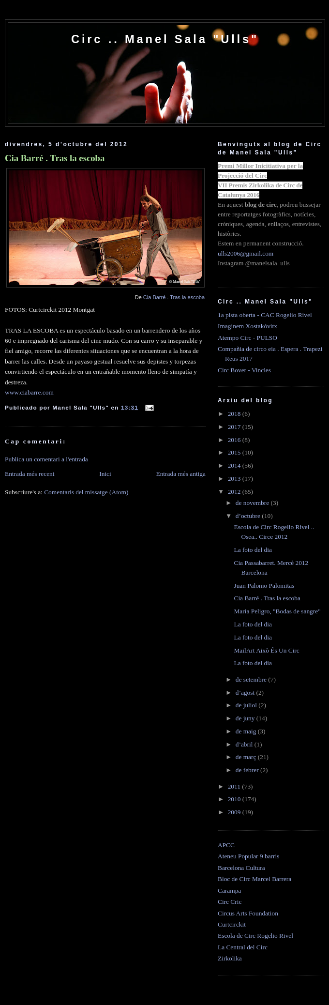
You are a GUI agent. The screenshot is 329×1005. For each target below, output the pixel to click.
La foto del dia (252, 549)
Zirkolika (230, 958)
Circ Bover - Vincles (244, 370)
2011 (235, 786)
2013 (235, 478)
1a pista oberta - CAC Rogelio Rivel (265, 315)
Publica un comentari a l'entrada (46, 459)
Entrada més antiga (181, 473)
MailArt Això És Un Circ (266, 650)
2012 (235, 491)
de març (247, 757)
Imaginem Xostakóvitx (247, 326)
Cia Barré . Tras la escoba (55, 158)
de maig (247, 731)
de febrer (248, 770)
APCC (226, 845)
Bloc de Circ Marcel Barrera (254, 879)
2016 (235, 439)
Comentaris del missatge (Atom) (86, 492)
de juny (246, 718)
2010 (235, 799)
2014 (235, 465)
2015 (235, 452)
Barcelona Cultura (241, 867)
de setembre (252, 679)
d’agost (246, 692)
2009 (235, 812)
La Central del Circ (243, 947)
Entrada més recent (30, 473)
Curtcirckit (232, 924)
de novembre (253, 502)
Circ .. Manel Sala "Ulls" (165, 39)
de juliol (247, 705)
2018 (235, 413)
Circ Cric (229, 901)
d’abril (245, 744)
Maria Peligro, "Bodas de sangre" (277, 611)
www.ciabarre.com (29, 392)
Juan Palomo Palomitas (264, 585)
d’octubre (249, 515)
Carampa (229, 890)
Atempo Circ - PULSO (247, 337)
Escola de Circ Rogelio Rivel (255, 935)
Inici (105, 473)
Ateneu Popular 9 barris (248, 856)
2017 (235, 426)
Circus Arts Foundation (248, 913)
